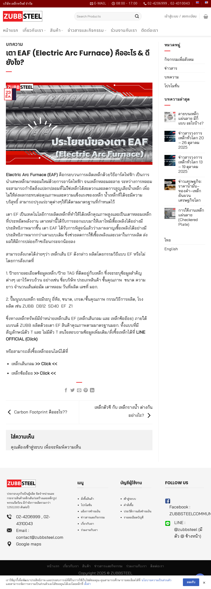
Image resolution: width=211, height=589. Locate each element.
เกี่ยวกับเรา (34, 30)
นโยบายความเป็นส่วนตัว (156, 580)
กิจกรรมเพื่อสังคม (179, 59)
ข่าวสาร (170, 68)
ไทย (167, 240)
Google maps (28, 543)
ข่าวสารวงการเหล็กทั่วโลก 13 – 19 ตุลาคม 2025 (190, 164)
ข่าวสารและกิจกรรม (87, 30)
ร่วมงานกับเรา (124, 30)
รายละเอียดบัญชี (133, 517)
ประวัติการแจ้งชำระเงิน (137, 511)
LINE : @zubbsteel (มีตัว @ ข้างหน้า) (188, 529)
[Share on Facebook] (66, 390)
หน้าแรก (10, 30)
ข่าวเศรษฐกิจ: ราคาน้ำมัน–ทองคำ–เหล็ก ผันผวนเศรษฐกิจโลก (190, 191)
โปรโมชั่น (171, 85)
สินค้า (56, 30)
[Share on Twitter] (72, 390)
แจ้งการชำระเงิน (90, 511)
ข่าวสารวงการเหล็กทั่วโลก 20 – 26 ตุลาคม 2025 (191, 140)
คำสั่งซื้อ (128, 505)
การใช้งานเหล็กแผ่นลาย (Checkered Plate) (191, 217)
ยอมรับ (191, 582)
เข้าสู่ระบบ (34, 447)
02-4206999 (28, 516)
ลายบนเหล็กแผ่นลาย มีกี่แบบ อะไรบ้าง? (191, 118)
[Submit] (137, 16)
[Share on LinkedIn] (92, 390)
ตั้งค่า (87, 584)
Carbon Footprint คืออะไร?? (36, 411)
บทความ (14, 44)
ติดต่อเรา (149, 30)
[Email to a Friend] (79, 390)
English (171, 248)
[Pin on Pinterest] (85, 390)
